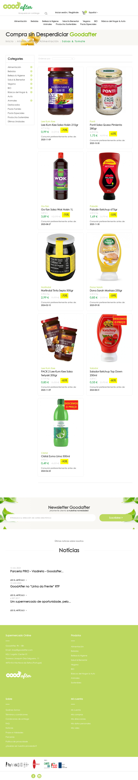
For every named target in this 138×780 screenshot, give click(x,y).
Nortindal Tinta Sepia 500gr (57, 290)
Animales (20, 100)
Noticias (9, 728)
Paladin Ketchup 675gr (103, 209)
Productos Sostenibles (18, 117)
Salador (94, 368)
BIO (20, 88)
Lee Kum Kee (48, 121)
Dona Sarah (96, 287)
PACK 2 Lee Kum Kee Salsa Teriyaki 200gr (57, 373)
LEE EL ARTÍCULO (18, 580)
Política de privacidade (17, 741)
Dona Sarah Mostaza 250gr (106, 290)
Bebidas (20, 71)
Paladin (94, 206)
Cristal (44, 452)
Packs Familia (14, 109)
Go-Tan (45, 206)
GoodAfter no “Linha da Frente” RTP (35, 586)
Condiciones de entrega (17, 719)
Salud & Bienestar (20, 79)
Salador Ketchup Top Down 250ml (106, 373)
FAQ (8, 723)
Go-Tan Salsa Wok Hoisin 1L (57, 209)
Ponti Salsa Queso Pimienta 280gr (106, 126)
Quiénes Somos (13, 710)
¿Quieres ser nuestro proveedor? (21, 746)
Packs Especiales (16, 113)
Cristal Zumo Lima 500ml (55, 456)
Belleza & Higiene (20, 75)
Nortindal (46, 287)
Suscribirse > (116, 517)
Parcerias (10, 737)
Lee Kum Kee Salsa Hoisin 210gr (59, 124)
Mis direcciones (78, 719)
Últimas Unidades (16, 121)
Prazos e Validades (14, 732)
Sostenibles (76, 682)
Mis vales (75, 728)
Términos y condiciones (17, 714)
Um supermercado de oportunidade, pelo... (40, 601)
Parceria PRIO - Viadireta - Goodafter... (36, 571)
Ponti (92, 121)
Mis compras (77, 714)
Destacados (14, 104)
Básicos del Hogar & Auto (20, 94)
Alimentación (20, 67)
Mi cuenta (76, 710)
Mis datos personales (81, 723)
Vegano (20, 84)
